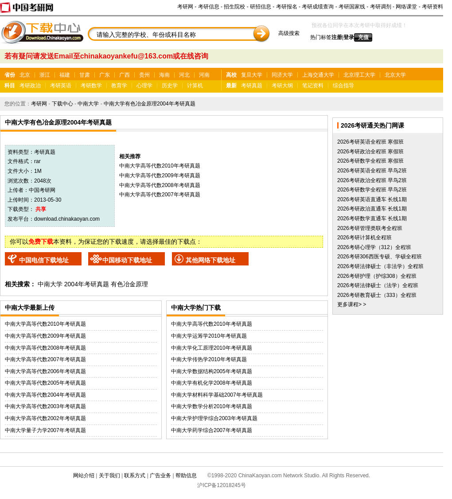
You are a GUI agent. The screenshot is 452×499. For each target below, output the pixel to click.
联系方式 (134, 475)
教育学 (119, 85)
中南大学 (88, 104)
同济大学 (282, 75)
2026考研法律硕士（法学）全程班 (377, 285)
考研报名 (286, 7)
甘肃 (84, 75)
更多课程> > (351, 304)
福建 (64, 75)
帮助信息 (186, 475)
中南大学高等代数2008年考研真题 (159, 185)
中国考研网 (42, 190)
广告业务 (160, 475)
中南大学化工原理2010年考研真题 (211, 348)
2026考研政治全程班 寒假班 (370, 151)
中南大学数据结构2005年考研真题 (211, 371)
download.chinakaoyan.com (67, 219)
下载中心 (62, 104)
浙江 (44, 75)
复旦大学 (251, 75)
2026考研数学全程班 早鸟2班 (372, 190)
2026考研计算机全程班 (364, 237)
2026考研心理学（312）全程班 (374, 247)
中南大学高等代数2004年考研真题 (45, 395)
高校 (231, 75)
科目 (9, 85)
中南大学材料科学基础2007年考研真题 (217, 395)
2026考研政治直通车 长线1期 (372, 209)
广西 (124, 75)
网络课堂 (406, 7)
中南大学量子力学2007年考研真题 (45, 430)
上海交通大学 (318, 75)
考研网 (185, 7)
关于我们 (109, 475)
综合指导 (343, 85)
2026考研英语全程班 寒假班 (370, 142)
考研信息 (208, 7)
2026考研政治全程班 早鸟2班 (372, 180)
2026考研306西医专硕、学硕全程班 (379, 256)
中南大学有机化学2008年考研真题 (211, 383)
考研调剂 (380, 7)
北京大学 (395, 75)
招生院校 (234, 7)
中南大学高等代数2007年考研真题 (159, 194)
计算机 (195, 85)
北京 (24, 75)
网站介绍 (83, 475)
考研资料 (432, 7)
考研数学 (91, 85)
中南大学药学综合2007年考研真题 (211, 430)
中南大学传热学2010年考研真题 (209, 359)
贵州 (144, 75)
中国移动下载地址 (127, 260)
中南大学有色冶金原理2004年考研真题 (149, 104)
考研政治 (30, 85)
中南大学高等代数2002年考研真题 (45, 418)
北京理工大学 (359, 75)
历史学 (170, 85)
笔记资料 (312, 85)
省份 (9, 75)
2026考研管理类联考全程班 (369, 228)
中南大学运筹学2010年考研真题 (209, 336)
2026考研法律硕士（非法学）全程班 (380, 266)
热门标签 (320, 37)
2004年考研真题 (86, 284)
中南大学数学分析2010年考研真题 (211, 406)
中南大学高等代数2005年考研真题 (45, 383)
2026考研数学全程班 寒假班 (370, 161)
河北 (184, 75)
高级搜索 (289, 33)
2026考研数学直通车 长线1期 (372, 218)
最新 (231, 85)
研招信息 (260, 7)
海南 (164, 75)
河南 (204, 75)
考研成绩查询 (318, 7)
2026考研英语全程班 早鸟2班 (372, 171)
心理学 (144, 85)
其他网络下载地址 (210, 260)
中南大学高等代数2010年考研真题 (159, 166)
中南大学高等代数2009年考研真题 (159, 175)
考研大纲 (282, 85)
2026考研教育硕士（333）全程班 (377, 295)
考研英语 (60, 85)
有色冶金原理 (129, 284)
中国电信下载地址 (44, 260)
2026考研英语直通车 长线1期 (372, 199)
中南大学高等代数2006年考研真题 (45, 371)
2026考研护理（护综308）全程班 (377, 276)
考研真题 (251, 85)
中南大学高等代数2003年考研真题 (45, 406)
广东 (104, 75)
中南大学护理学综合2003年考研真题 (214, 418)
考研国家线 (352, 7)
